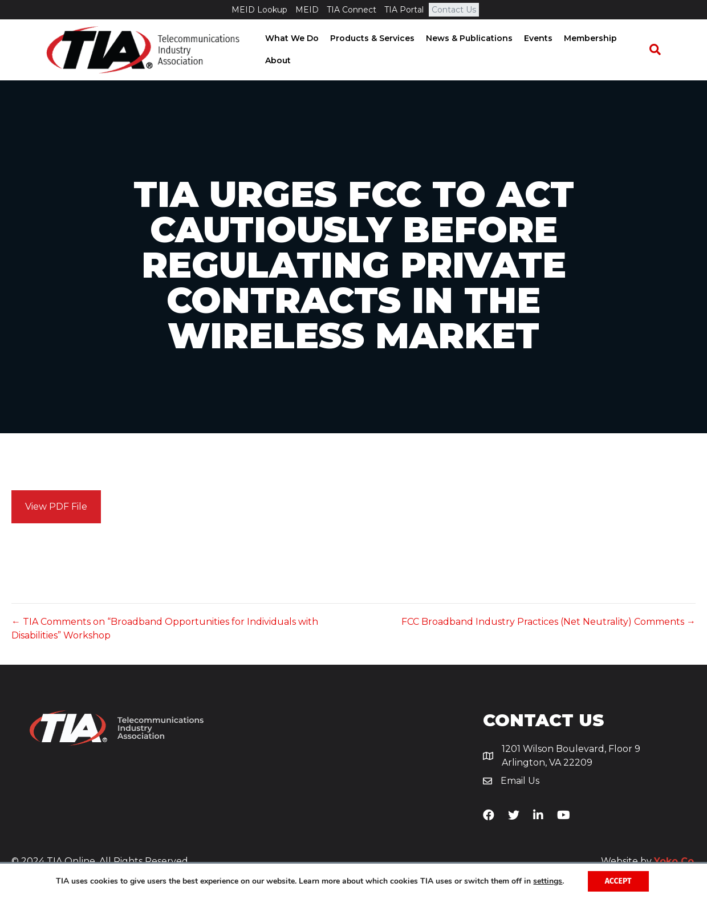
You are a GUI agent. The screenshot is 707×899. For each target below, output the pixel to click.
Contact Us (454, 10)
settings (547, 881)
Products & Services (369, 39)
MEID (307, 10)
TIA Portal (404, 10)
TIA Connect (351, 10)
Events (535, 39)
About (274, 61)
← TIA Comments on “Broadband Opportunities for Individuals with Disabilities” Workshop (164, 630)
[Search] (660, 51)
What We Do (288, 39)
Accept (618, 881)
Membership (586, 39)
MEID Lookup (259, 10)
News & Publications (465, 39)
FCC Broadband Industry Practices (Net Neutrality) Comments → (548, 624)
